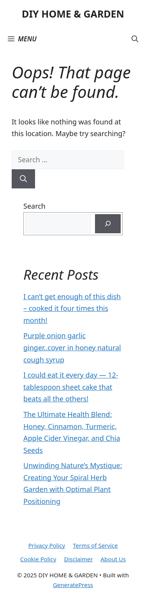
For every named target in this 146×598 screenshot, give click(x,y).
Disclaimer (78, 559)
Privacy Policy (46, 545)
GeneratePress (73, 585)
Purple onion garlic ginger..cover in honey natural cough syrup (72, 347)
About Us (113, 559)
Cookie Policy (38, 559)
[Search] (23, 178)
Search (34, 206)
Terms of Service (95, 545)
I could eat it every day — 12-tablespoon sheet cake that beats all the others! (70, 386)
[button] (135, 39)
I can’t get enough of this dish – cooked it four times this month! (72, 308)
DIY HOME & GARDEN (73, 13)
